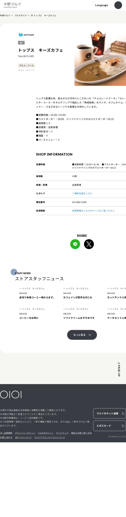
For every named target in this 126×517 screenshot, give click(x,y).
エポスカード (104, 500)
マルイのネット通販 (107, 488)
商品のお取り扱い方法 (81, 507)
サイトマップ (62, 507)
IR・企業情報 (6, 507)
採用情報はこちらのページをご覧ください (93, 210)
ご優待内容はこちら (82, 193)
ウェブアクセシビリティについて (49, 512)
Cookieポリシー (45, 507)
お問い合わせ (6, 512)
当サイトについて (23, 512)
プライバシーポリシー (25, 507)
